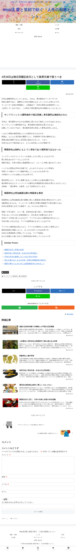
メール (5, 489)
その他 (13, 542)
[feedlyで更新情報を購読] (20, 307)
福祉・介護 (13, 539)
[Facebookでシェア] (38, 82)
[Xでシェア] (14, 82)
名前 (4, 481)
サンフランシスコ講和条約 (10, 276)
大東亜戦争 (22, 276)
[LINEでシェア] (38, 87)
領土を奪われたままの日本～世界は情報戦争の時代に (25, 260)
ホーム (63, 542)
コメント (6, 456)
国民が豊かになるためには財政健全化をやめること (24, 264)
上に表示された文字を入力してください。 (18, 507)
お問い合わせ (38, 545)
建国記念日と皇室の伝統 (14, 250)
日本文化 (5, 272)
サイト (4, 496)
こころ (38, 539)
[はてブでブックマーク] (62, 82)
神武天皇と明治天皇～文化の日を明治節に (21, 253)
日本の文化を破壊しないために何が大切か (21, 257)
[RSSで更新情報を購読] (56, 307)
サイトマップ (38, 542)
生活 (62, 539)
